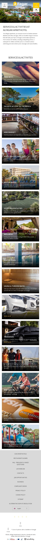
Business (20, 482)
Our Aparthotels (20, 454)
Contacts (20, 473)
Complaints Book (20, 486)
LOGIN (36, 10)
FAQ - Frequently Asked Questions (20, 463)
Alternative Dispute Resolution (20, 504)
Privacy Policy (20, 490)
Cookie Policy (20, 495)
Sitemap (20, 499)
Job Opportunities (20, 477)
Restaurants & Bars (20, 458)
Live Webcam (20, 469)
